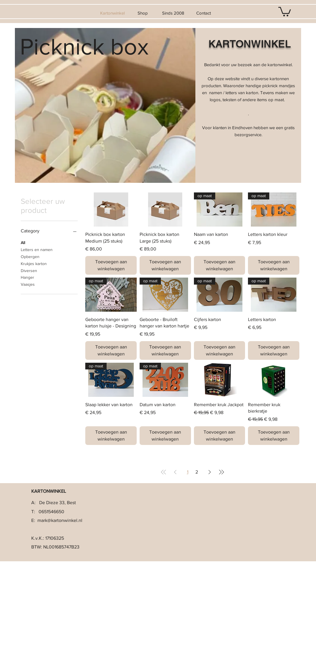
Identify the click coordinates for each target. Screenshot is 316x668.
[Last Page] (221, 472)
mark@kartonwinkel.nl (59, 520)
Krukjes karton (34, 263)
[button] (284, 11)
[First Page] (163, 472)
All (23, 242)
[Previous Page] (175, 472)
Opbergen (30, 256)
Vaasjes (28, 284)
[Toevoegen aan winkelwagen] (111, 265)
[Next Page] (209, 472)
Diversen (29, 270)
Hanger (27, 277)
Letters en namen (37, 249)
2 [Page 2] (196, 471)
